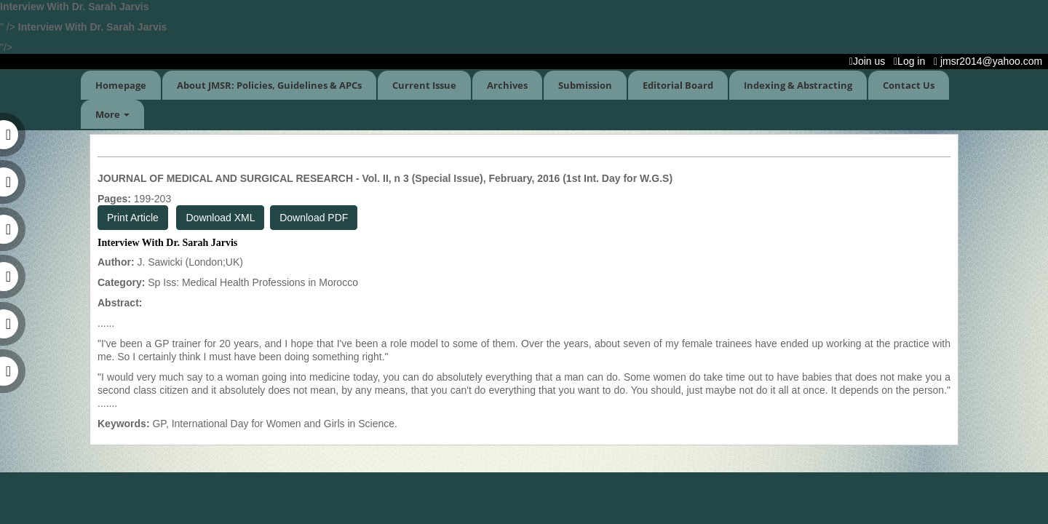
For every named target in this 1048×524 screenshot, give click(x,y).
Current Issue (424, 85)
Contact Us (908, 85)
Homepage (120, 85)
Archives (507, 85)
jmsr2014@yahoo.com (991, 61)
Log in (912, 61)
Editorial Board (678, 85)
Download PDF (313, 217)
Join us (870, 61)
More (112, 114)
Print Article (133, 217)
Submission (585, 85)
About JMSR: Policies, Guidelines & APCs (269, 85)
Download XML (220, 217)
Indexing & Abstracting (798, 85)
